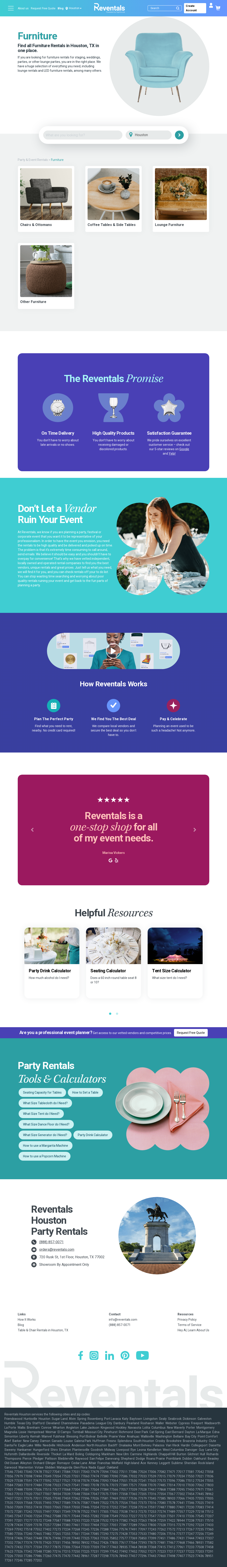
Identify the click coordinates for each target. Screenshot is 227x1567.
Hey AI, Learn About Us (193, 1330)
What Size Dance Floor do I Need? (46, 1124)
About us (23, 8)
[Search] (166, 8)
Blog (60, 8)
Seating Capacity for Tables (42, 1092)
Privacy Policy (187, 1319)
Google (184, 449)
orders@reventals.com (56, 1249)
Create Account (191, 8)
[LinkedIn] (109, 1356)
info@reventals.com (123, 1319)
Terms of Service (190, 1325)
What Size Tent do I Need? (41, 1113)
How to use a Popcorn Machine (44, 1156)
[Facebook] (80, 1356)
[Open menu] (11, 8)
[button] (32, 830)
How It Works (27, 1319)
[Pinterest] (125, 1356)
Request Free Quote (43, 8)
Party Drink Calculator (93, 1135)
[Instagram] (94, 1356)
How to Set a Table (85, 1092)
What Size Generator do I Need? (45, 1135)
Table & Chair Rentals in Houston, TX (43, 1330)
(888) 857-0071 (51, 1242)
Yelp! (172, 453)
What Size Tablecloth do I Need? (45, 1103)
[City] (155, 135)
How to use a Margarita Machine (45, 1145)
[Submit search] (177, 8)
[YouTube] (142, 1356)
